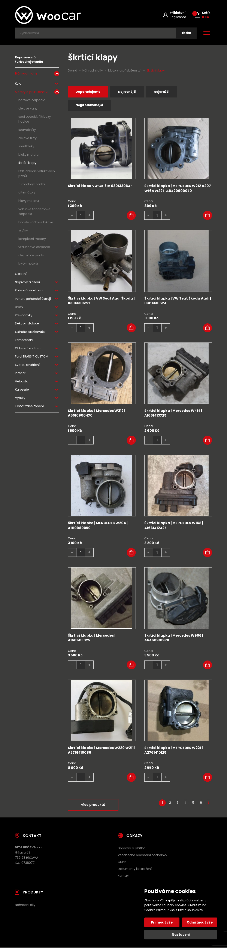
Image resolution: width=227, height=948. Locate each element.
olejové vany (27, 109)
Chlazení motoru (27, 349)
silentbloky (26, 147)
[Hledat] (186, 33)
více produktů (93, 806)
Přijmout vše (162, 922)
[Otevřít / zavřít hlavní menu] (207, 33)
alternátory (27, 193)
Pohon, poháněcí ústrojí (33, 300)
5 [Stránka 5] (193, 804)
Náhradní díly (26, 74)
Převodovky (23, 316)
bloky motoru (28, 156)
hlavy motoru (28, 202)
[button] (131, 216)
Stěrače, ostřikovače (30, 333)
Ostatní (21, 275)
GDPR (122, 863)
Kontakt (124, 877)
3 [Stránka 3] (178, 804)
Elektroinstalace (27, 324)
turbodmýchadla (31, 185)
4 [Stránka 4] (185, 804)
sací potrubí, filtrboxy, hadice (34, 120)
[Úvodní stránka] (59, 15)
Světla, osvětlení (27, 366)
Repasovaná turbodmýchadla (29, 60)
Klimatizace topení (29, 407)
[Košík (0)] (202, 15)
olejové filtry (27, 139)
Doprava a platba (131, 850)
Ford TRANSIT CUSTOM (31, 357)
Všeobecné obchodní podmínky (142, 856)
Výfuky (20, 399)
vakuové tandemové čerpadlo (34, 212)
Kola (18, 84)
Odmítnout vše (199, 922)
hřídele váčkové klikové (35, 223)
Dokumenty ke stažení (135, 870)
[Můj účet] (174, 15)
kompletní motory (32, 239)
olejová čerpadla (31, 256)
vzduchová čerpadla (34, 248)
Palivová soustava (29, 291)
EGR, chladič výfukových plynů (36, 174)
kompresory (24, 341)
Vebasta (21, 382)
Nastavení (181, 934)
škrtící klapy (27, 164)
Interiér (20, 374)
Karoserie (22, 390)
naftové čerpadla (31, 101)
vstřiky (23, 231)
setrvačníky (27, 131)
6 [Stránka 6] (201, 804)
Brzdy (19, 308)
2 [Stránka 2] (170, 804)
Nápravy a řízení (27, 283)
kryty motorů (28, 264)
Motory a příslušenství (31, 93)
